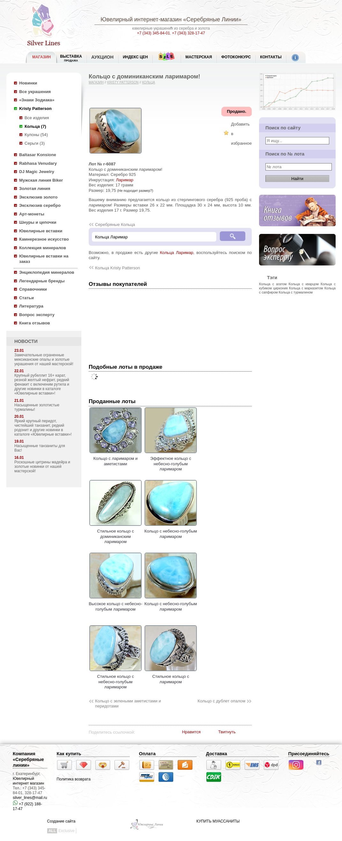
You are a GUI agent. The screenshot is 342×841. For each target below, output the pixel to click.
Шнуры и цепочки (37, 222)
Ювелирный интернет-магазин (141, 19)
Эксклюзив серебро (40, 205)
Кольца (148, 82)
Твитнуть (227, 731)
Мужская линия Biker (41, 180)
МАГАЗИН (41, 57)
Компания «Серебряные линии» (28, 759)
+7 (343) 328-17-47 (188, 33)
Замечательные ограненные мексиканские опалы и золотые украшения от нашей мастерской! (43, 359)
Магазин (96, 82)
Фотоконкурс (236, 57)
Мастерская (198, 57)
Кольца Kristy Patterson (117, 267)
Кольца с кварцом (304, 284)
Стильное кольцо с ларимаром (171, 676)
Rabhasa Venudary (38, 163)
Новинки (28, 83)
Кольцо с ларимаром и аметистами (115, 458)
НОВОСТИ (26, 341)
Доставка (216, 753)
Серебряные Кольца (115, 224)
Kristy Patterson (35, 108)
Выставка (71, 58)
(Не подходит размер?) (135, 190)
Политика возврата (74, 779)
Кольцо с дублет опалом (221, 701)
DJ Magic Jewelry (36, 171)
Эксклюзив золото (38, 197)
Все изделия (37, 117)
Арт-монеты (31, 214)
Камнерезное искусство (44, 239)
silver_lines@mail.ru (30, 797)
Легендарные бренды (42, 281)
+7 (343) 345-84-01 (153, 33)
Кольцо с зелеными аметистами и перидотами (128, 704)
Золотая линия (34, 188)
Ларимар (124, 180)
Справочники (33, 289)
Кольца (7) (35, 126)
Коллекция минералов (42, 247)
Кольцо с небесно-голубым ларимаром (171, 531)
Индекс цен (135, 57)
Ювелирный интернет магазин (28, 781)
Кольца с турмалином (296, 292)
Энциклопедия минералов (46, 272)
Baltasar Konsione (37, 154)
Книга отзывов (34, 323)
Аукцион (102, 57)
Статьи (26, 297)
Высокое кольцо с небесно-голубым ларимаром (115, 604)
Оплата (147, 753)
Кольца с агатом (272, 284)
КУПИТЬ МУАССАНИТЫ (218, 821)
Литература (31, 306)
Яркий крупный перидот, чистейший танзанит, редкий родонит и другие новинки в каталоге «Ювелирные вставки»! (43, 428)
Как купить (69, 753)
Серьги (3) (35, 143)
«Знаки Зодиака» (37, 100)
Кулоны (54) (36, 134)
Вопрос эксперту (37, 314)
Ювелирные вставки (40, 230)
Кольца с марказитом (306, 288)
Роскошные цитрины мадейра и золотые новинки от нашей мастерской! (42, 466)
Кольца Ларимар (176, 252)
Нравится (191, 731)
